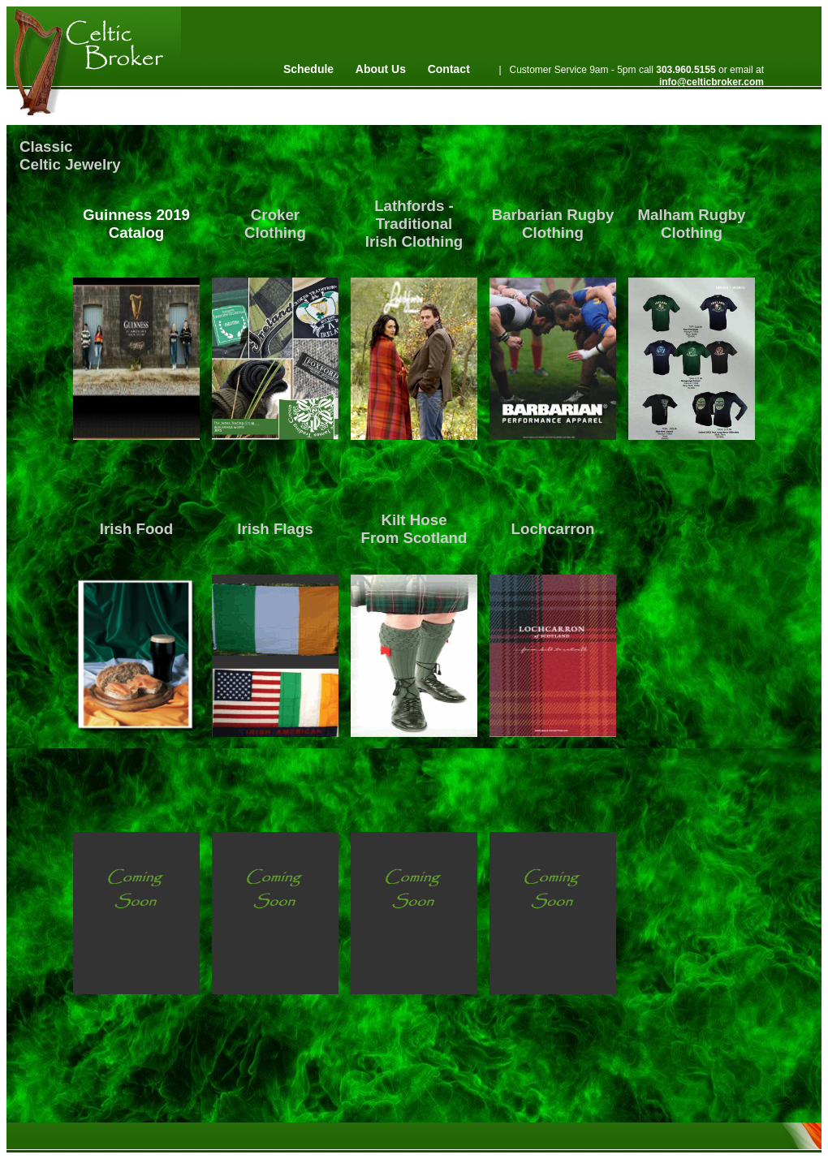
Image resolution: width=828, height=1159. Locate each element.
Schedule (308, 68)
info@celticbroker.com (711, 82)
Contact (449, 68)
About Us (381, 68)
